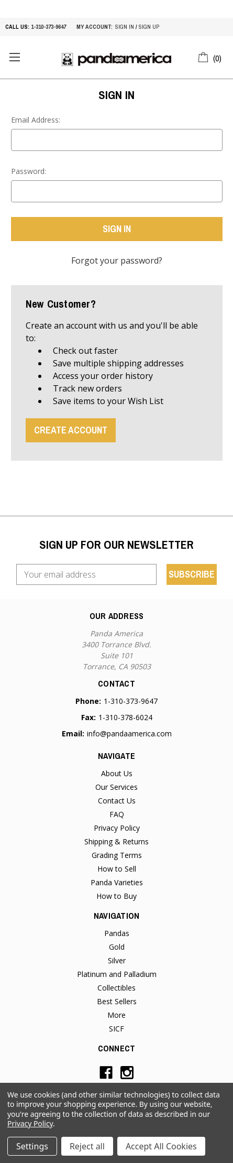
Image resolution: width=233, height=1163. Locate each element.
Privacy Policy (117, 828)
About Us (116, 773)
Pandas (116, 933)
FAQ (116, 814)
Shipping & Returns (116, 841)
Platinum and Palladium (117, 974)
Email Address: (35, 120)
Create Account (70, 430)
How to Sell (116, 869)
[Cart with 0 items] (210, 56)
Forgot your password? (116, 260)
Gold (117, 947)
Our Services (116, 787)
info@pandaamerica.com (129, 733)
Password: (28, 171)
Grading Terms (117, 855)
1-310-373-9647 (48, 26)
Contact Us (117, 801)
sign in (124, 26)
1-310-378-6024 (125, 717)
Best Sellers (117, 1001)
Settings (32, 1146)
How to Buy (116, 896)
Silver (117, 960)
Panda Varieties (117, 882)
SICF (116, 1029)
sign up (149, 26)
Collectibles (116, 988)
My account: (94, 26)
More (116, 1015)
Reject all (87, 1146)
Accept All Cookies (161, 1146)
